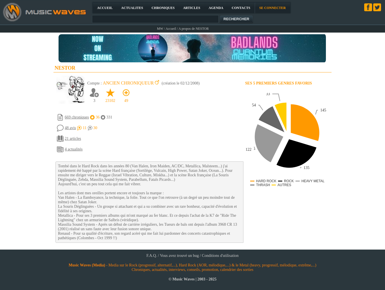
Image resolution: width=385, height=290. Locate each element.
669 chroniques (77, 117)
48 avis (70, 128)
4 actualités (73, 149)
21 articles (73, 138)
